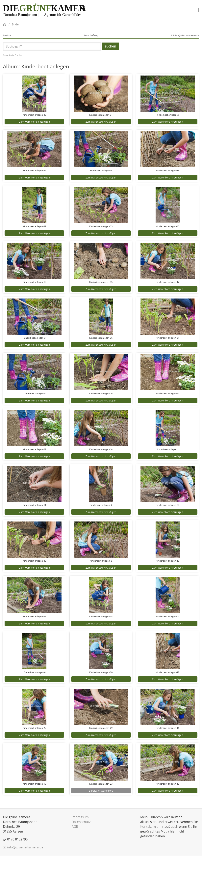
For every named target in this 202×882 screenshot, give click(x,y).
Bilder (16, 51)
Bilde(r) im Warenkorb (185, 62)
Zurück (7, 62)
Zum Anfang (91, 62)
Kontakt (146, 853)
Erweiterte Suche (12, 81)
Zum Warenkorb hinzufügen (34, 148)
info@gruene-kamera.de (25, 873)
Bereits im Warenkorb (101, 817)
